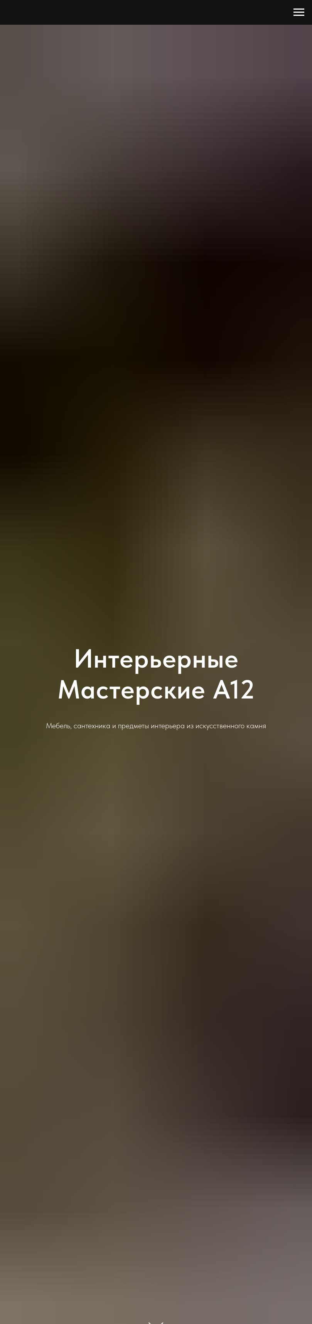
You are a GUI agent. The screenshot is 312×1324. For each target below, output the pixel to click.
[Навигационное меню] (298, 12)
